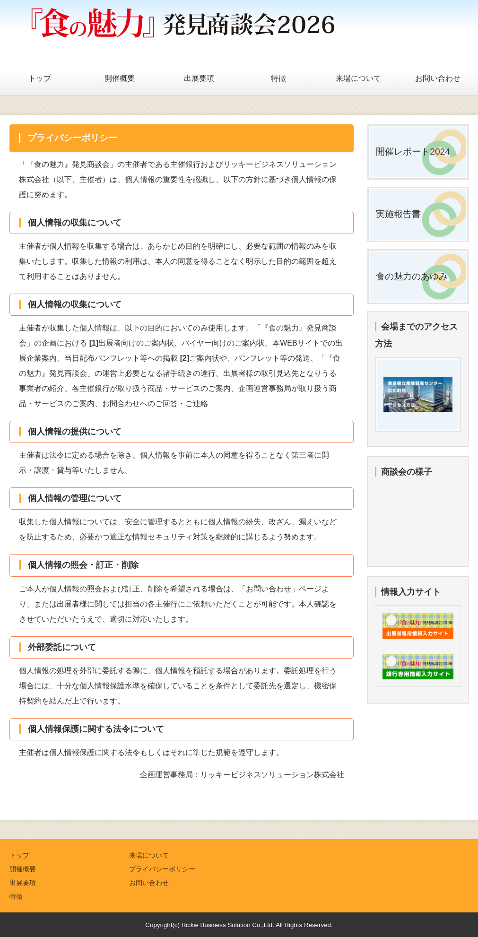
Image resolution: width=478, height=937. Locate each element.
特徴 (278, 78)
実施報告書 (398, 214)
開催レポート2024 (413, 151)
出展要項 (199, 78)
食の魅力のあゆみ (412, 276)
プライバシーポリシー (162, 869)
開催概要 (119, 78)
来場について (358, 78)
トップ (39, 78)
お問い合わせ (438, 78)
